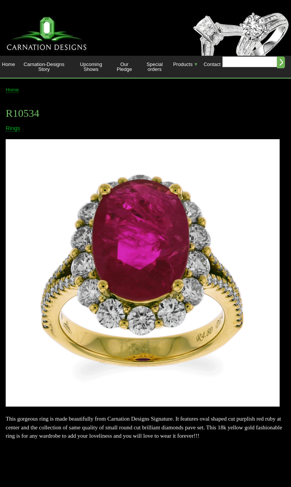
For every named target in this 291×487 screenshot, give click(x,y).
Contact (212, 64)
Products (184, 66)
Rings (13, 128)
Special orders (155, 66)
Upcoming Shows (91, 66)
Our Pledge (124, 66)
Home (8, 64)
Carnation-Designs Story (43, 66)
